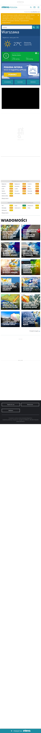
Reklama (10, 410)
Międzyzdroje (31, 205)
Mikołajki (4, 208)
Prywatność (15, 419)
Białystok (4, 184)
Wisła (29, 208)
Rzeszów (30, 191)
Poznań (17, 191)
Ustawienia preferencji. (8, 419)
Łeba (16, 205)
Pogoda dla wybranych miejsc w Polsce (20, 203)
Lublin (16, 188)
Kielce (29, 186)
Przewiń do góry (34, 331)
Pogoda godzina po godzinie (7, 82)
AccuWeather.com (35, 12)
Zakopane (4, 210)
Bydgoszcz (17, 184)
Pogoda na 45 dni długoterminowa (20, 82)
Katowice (17, 186)
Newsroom (30, 404)
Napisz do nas (10, 404)
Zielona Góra (5, 195)
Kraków (29, 184)
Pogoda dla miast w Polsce (20, 181)
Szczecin (4, 193)
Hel (2, 205)
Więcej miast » (5, 198)
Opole (3, 191)
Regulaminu (29, 418)
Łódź (3, 188)
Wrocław (30, 193)
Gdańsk (4, 186)
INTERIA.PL (26, 419)
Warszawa (17, 193)
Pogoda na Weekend (33, 82)
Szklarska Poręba (18, 208)
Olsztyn (29, 188)
